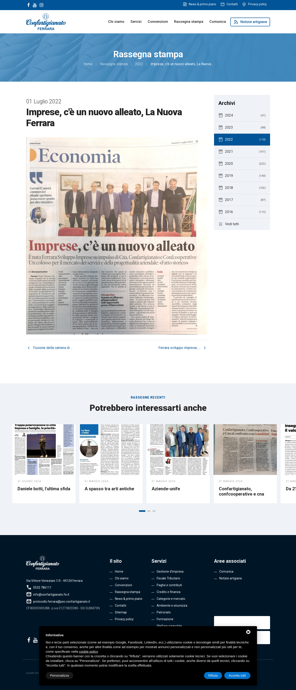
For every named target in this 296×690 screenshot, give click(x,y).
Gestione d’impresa (170, 571)
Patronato (164, 612)
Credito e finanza (168, 592)
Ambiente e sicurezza (172, 605)
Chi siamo (116, 22)
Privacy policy (257, 4)
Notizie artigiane (250, 22)
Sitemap (121, 612)
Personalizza (59, 675)
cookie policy (88, 651)
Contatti (232, 4)
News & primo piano (202, 4)
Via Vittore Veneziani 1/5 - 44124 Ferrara (54, 580)
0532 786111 (42, 587)
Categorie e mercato (171, 598)
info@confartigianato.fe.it (51, 594)
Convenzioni (158, 22)
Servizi (136, 22)
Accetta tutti (237, 675)
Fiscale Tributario (168, 578)
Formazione (165, 619)
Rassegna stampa (188, 22)
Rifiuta (213, 675)
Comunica (217, 22)
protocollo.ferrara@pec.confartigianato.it (61, 601)
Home (119, 571)
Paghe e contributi (169, 585)
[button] (142, 511)
